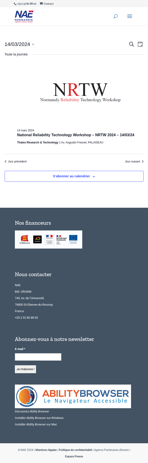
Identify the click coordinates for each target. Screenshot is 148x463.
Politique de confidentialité (75, 450)
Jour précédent (16, 161)
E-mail (20, 349)
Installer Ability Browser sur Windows (39, 418)
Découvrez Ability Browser (32, 411)
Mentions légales (46, 450)
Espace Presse (74, 456)
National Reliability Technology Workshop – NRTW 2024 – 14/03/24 (75, 135)
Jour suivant (134, 161)
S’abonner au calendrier (71, 176)
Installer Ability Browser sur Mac (36, 424)
